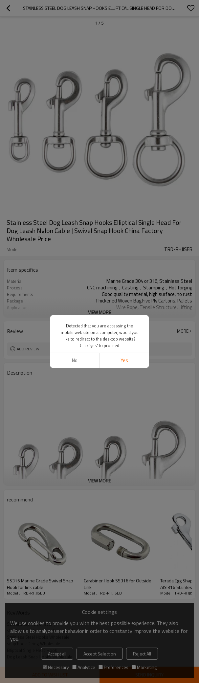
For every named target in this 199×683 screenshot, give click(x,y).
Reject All (142, 653)
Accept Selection (99, 653)
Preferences (113, 667)
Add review (28, 349)
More (182, 331)
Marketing (144, 667)
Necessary (56, 667)
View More (99, 312)
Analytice (83, 667)
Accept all (57, 653)
